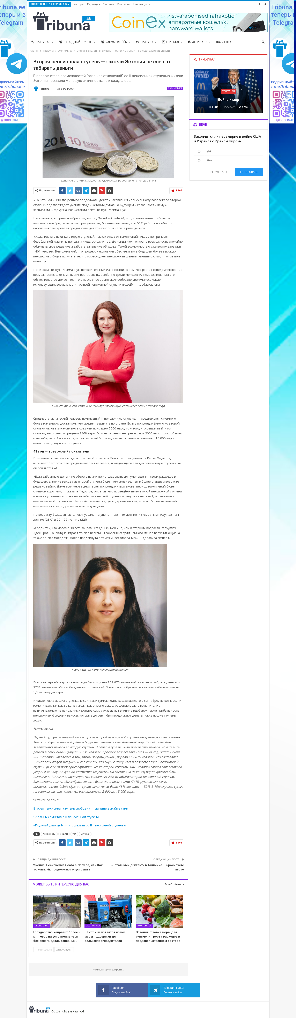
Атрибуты (197, 42)
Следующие (64, 949)
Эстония (85, 834)
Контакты (123, 4)
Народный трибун (75, 42)
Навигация (140, 4)
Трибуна (144, 42)
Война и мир (228, 99)
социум (64, 834)
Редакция (93, 4)
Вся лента (223, 42)
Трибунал (40, 42)
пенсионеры (49, 834)
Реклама (108, 4)
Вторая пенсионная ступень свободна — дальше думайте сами (80, 808)
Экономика (175, 88)
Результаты (218, 172)
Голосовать (249, 172)
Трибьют (170, 42)
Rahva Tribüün (114, 42)
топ (74, 834)
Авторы (79, 4)
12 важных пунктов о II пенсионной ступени (66, 817)
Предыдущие (43, 949)
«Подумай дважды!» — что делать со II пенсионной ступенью (79, 825)
